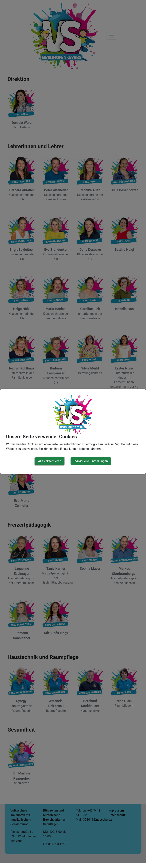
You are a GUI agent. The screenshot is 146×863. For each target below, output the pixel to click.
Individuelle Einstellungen (91, 461)
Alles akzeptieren (49, 461)
